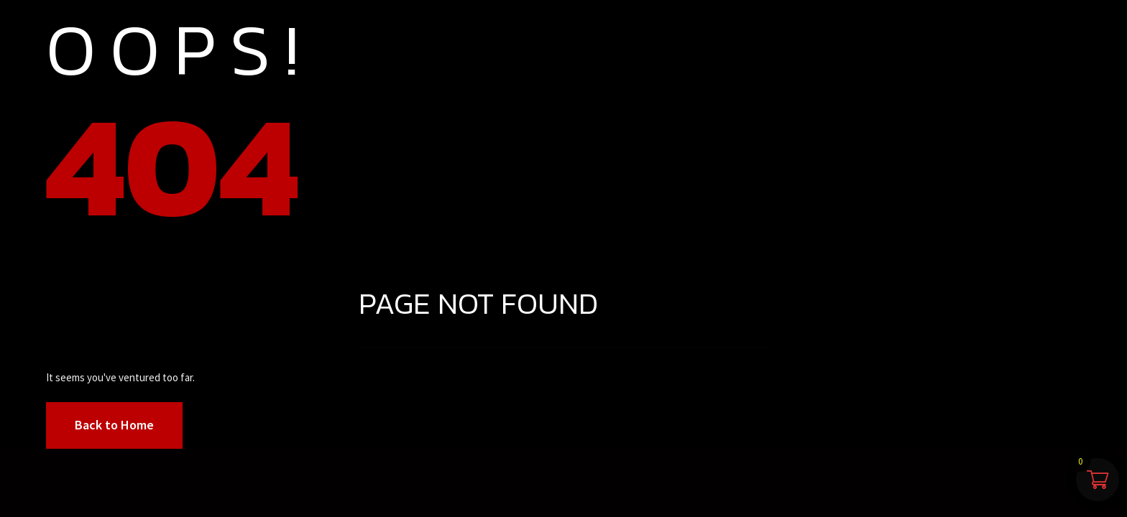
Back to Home (114, 424)
